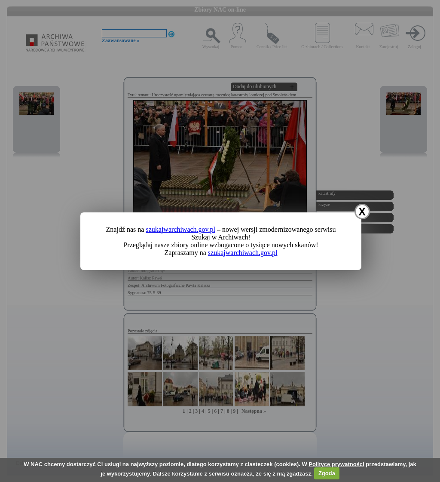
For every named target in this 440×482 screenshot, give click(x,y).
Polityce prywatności (336, 464)
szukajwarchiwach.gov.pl (180, 229)
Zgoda (326, 473)
